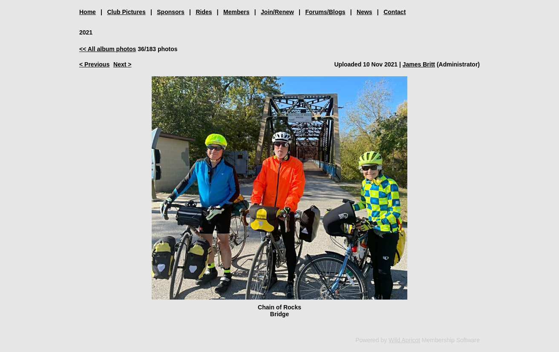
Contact (394, 12)
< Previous (94, 64)
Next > (122, 64)
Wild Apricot (404, 340)
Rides (204, 12)
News (364, 12)
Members (236, 12)
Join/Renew (277, 12)
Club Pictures (126, 12)
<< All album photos (107, 49)
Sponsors (170, 12)
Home (87, 12)
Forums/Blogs (325, 12)
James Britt (419, 64)
